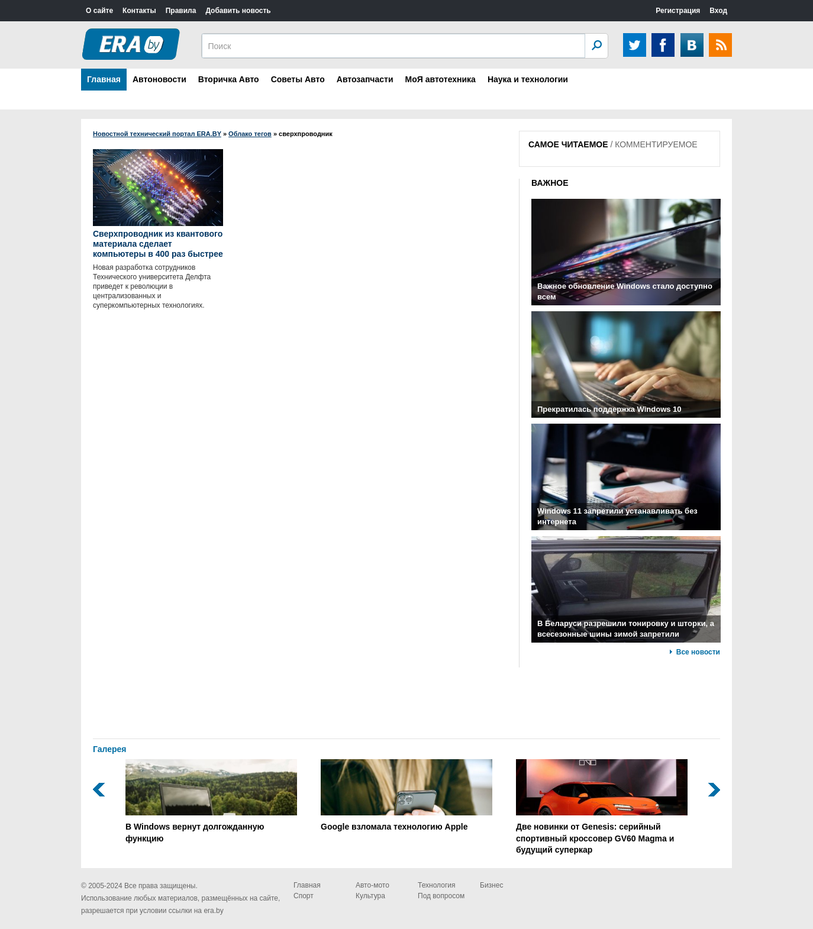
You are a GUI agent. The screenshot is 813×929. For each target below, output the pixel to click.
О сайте (99, 11)
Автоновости (159, 79)
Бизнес (491, 885)
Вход (718, 11)
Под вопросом (441, 896)
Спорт (303, 896)
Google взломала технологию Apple (406, 795)
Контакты (139, 11)
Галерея (110, 749)
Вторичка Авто (228, 79)
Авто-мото (372, 885)
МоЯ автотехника (440, 79)
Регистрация (678, 11)
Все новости (698, 652)
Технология (437, 885)
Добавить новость (237, 11)
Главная (104, 79)
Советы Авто (298, 79)
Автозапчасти (365, 79)
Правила (181, 11)
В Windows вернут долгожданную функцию (211, 801)
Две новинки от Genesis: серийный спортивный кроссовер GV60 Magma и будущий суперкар (602, 806)
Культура (370, 896)
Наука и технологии (528, 79)
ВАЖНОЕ (550, 183)
